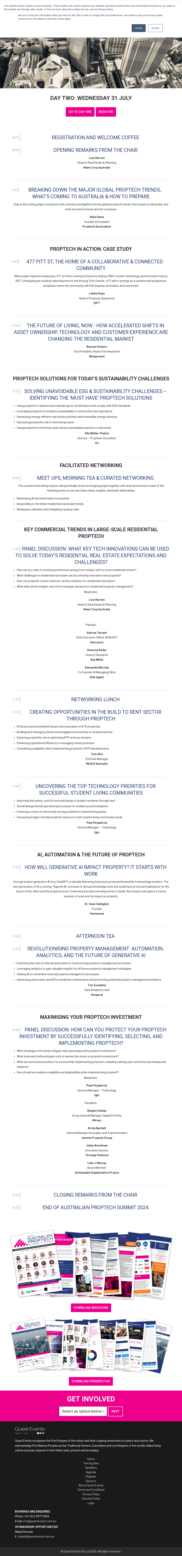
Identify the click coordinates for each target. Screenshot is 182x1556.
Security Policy (91, 1498)
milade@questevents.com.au (36, 1536)
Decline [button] (155, 28)
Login (91, 1503)
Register (91, 1476)
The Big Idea (91, 1463)
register (106, 112)
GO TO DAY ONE (80, 112)
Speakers (91, 1467)
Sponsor (91, 1481)
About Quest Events (91, 1485)
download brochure (91, 1308)
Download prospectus (91, 1381)
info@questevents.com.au (39, 1521)
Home (91, 1459)
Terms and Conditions (91, 1489)
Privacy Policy (91, 1494)
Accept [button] (138, 28)
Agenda (91, 1472)
